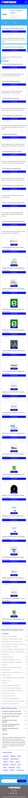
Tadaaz (4, 767)
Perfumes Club (20, 770)
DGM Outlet (5, 764)
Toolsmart (5, 761)
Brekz (18, 767)
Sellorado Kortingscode (19, 6)
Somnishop (5, 756)
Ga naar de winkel (5, 249)
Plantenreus (5, 759)
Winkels (9, 6)
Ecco (19, 764)
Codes (5, 22)
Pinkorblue (5, 770)
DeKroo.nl (12, 770)
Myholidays (13, 756)
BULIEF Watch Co (15, 759)
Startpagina (3, 6)
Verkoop (15, 22)
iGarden (17, 761)
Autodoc (11, 761)
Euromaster (13, 764)
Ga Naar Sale (14, 31)
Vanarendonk (11, 767)
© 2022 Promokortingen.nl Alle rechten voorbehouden (14, 796)
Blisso (19, 756)
